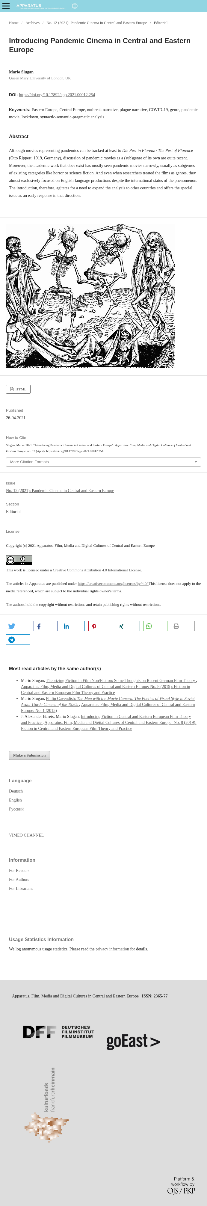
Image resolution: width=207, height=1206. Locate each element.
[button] (18, 626)
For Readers (19, 870)
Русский (16, 809)
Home (14, 22)
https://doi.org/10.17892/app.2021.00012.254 (57, 95)
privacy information (112, 949)
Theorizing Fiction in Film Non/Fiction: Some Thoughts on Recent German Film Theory (121, 680)
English (15, 800)
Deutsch (16, 791)
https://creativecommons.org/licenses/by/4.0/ (113, 583)
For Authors (19, 879)
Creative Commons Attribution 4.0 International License (97, 570)
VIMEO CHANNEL (26, 835)
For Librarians (21, 888)
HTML (20, 389)
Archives (32, 22)
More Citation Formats (29, 462)
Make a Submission (29, 755)
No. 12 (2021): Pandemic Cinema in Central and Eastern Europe (96, 22)
